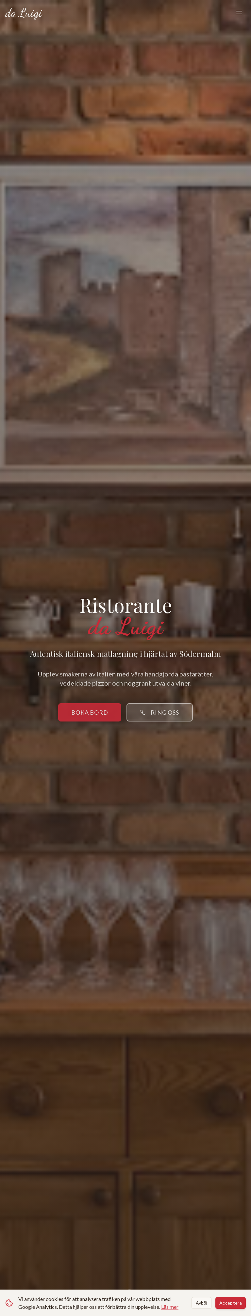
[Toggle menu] (239, 13)
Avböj (201, 1303)
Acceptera (230, 1303)
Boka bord (89, 712)
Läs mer (169, 1307)
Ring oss (159, 712)
